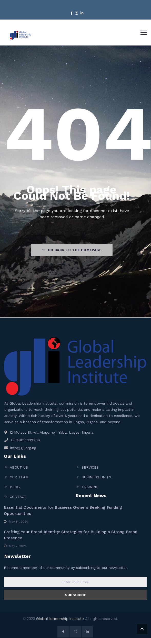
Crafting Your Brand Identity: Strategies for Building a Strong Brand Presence (70, 534)
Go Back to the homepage (71, 250)
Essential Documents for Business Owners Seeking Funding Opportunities (63, 510)
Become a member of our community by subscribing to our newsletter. (66, 568)
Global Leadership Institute (60, 618)
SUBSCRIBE (75, 595)
